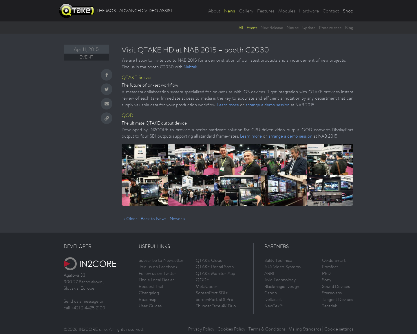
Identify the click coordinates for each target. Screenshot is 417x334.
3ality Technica (278, 260)
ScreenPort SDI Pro (214, 299)
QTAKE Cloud (209, 260)
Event (252, 27)
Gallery (246, 11)
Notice (293, 27)
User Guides (150, 306)
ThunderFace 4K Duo (216, 306)
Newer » (177, 219)
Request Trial (151, 286)
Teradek (329, 306)
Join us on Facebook (158, 267)
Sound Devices (336, 286)
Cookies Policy (231, 329)
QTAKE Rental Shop (215, 267)
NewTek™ (273, 306)
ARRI (269, 273)
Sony (326, 280)
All (241, 27)
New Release (272, 27)
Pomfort (330, 267)
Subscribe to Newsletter (161, 260)
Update (308, 27)
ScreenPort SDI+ (212, 293)
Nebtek (190, 67)
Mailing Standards (305, 329)
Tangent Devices (337, 299)
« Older (130, 219)
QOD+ (202, 280)
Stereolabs (332, 293)
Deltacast (273, 299)
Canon (270, 293)
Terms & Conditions (267, 329)
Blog (349, 27)
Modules (286, 11)
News (229, 11)
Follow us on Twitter (157, 273)
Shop (348, 11)
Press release (330, 27)
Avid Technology (280, 280)
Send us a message (81, 301)
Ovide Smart (333, 260)
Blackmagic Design (281, 286)
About (214, 11)
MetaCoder (206, 286)
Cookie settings (338, 329)
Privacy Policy (201, 329)
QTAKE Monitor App (215, 273)
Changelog (149, 293)
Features (266, 11)
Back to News (153, 219)
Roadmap (147, 299)
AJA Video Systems (282, 267)
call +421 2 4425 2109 (84, 308)
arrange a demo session (268, 105)
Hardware (309, 11)
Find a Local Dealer (156, 280)
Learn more (228, 105)
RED (326, 273)
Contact (331, 11)
